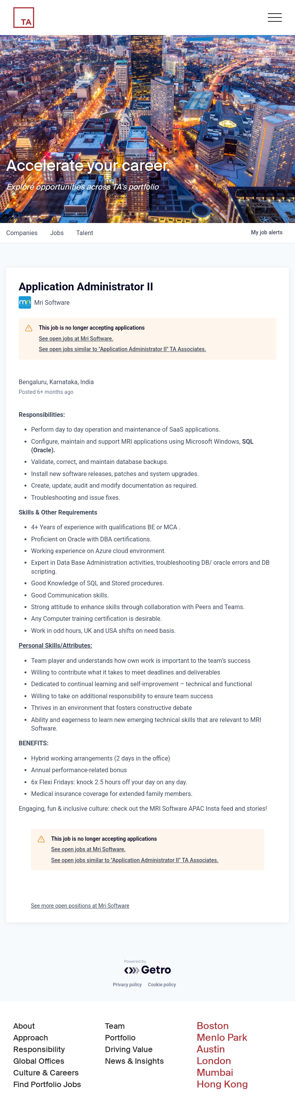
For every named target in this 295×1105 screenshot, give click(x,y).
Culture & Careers (46, 1073)
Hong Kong (222, 1084)
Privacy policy (127, 984)
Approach (30, 1038)
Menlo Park (222, 1038)
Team (115, 1026)
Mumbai (215, 1073)
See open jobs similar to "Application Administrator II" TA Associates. (122, 349)
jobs (57, 233)
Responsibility (39, 1049)
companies (22, 233)
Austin (211, 1049)
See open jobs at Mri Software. (76, 339)
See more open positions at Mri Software (80, 906)
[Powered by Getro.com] (147, 967)
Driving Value (129, 1049)
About (24, 1026)
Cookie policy (162, 984)
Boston (213, 1026)
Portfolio (120, 1038)
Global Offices (39, 1061)
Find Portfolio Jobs (47, 1084)
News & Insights (134, 1061)
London (214, 1061)
